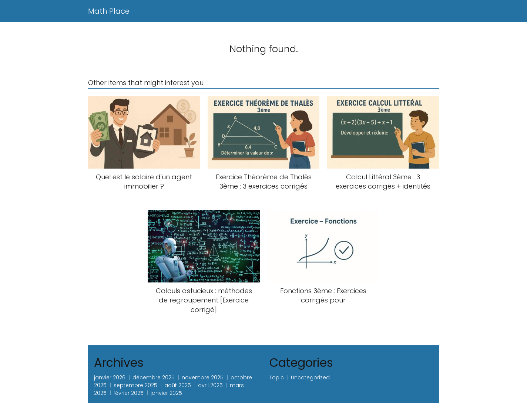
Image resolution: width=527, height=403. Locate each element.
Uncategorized (310, 377)
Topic (276, 377)
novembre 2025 (203, 377)
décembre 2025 (153, 377)
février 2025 (129, 393)
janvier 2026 (109, 377)
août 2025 (177, 385)
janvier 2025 (166, 393)
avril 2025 (210, 385)
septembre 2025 (135, 385)
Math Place (109, 11)
